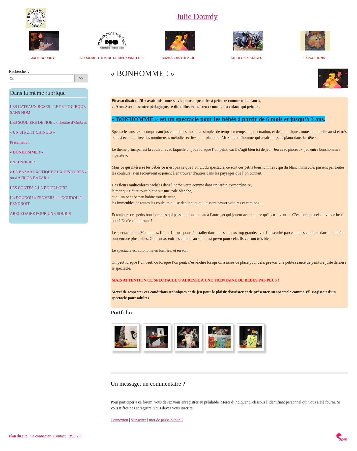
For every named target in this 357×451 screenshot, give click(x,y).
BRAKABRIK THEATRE (178, 58)
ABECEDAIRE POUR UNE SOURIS (40, 213)
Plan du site (18, 436)
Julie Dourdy (43, 58)
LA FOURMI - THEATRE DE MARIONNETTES (111, 58)
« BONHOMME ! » (26, 152)
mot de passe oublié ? (166, 420)
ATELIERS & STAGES (246, 58)
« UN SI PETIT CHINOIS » (32, 132)
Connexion (119, 420)
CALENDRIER (22, 162)
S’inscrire (138, 420)
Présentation (20, 142)
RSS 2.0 (74, 436)
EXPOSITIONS (314, 58)
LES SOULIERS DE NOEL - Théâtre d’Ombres (48, 122)
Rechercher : (19, 71)
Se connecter (40, 436)
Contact (59, 436)
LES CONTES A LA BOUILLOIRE (39, 188)
